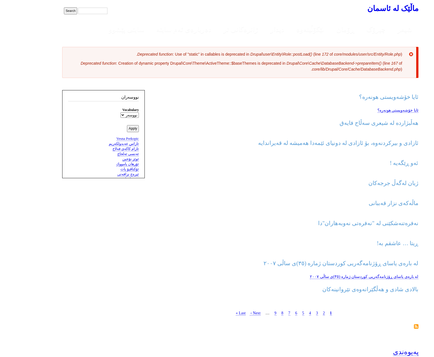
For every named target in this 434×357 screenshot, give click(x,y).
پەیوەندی (383, 352)
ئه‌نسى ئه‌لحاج (105, 154)
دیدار (254, 29)
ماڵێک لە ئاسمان (369, 8)
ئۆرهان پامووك (104, 164)
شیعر (381, 29)
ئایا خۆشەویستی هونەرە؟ (374, 110)
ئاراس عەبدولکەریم (101, 144)
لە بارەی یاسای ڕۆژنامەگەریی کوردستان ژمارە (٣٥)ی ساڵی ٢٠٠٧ (341, 277)
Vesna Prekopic (104, 139)
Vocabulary (107, 110)
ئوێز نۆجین (107, 159)
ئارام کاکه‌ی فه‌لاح (102, 149)
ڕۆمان (322, 29)
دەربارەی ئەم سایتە (160, 29)
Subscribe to (393, 327)
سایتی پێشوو (103, 29)
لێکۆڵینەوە (287, 29)
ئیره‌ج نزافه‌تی (105, 174)
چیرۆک (352, 29)
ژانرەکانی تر (217, 29)
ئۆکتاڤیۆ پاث (106, 169)
